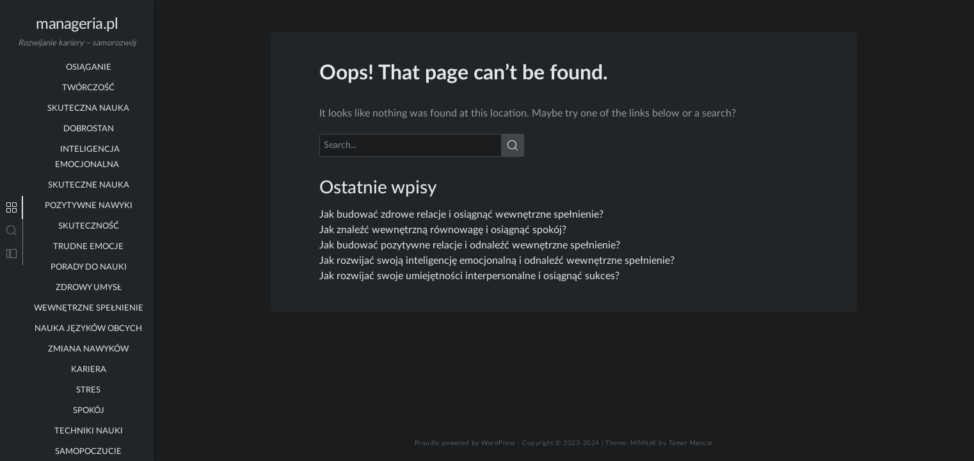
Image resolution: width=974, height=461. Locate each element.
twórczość (88, 64)
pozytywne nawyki (88, 181)
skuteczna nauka (88, 84)
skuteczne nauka (88, 161)
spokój (88, 386)
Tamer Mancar (691, 443)
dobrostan (88, 105)
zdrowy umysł (89, 263)
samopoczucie (88, 427)
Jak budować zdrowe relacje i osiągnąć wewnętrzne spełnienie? (461, 214)
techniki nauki (88, 407)
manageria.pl (77, 24)
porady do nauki (89, 243)
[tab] (11, 207)
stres (88, 366)
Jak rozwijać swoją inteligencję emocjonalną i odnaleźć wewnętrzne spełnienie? (497, 260)
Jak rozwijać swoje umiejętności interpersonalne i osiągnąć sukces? (469, 276)
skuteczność (88, 202)
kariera (88, 345)
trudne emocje (88, 222)
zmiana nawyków (88, 325)
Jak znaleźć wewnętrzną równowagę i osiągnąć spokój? (442, 230)
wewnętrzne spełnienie (88, 284)
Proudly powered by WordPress (465, 443)
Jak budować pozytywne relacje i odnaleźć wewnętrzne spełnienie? (469, 245)
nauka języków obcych (88, 304)
